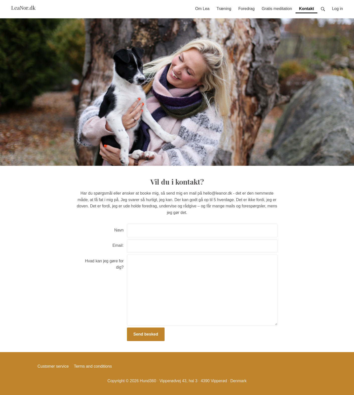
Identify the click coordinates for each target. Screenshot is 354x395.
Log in (337, 9)
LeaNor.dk (23, 7)
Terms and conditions (93, 366)
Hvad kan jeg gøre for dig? (104, 264)
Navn (118, 230)
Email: (117, 245)
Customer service (53, 366)
